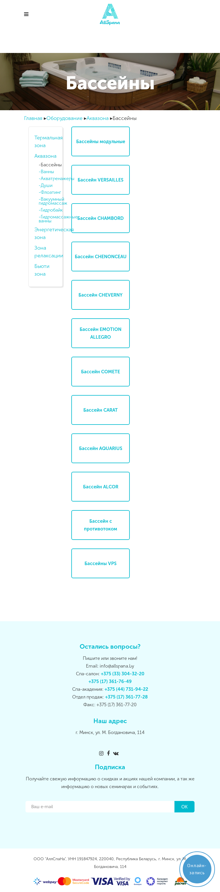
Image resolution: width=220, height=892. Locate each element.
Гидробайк (51, 210)
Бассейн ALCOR (100, 487)
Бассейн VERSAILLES (100, 180)
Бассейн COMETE (100, 371)
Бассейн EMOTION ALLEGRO (100, 333)
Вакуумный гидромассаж (50, 201)
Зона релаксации (45, 252)
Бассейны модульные (100, 141)
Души (46, 185)
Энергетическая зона (45, 233)
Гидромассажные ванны (50, 219)
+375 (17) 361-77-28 (126, 697)
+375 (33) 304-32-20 (122, 673)
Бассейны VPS (101, 563)
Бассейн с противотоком (100, 525)
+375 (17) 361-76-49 (110, 681)
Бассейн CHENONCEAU (101, 256)
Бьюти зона (42, 270)
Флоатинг (51, 192)
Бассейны (51, 165)
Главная (33, 118)
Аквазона (98, 118)
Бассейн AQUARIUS (100, 448)
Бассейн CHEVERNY (100, 295)
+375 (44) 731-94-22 (126, 689)
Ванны (47, 172)
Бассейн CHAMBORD (100, 218)
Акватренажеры (51, 179)
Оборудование (64, 118)
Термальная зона (45, 142)
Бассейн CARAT (100, 410)
